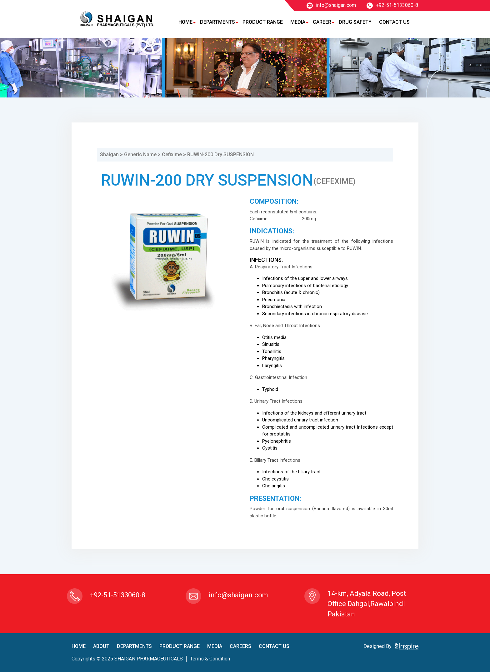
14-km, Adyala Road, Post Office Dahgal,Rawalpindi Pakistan (367, 604)
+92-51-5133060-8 (392, 5)
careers (240, 646)
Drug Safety (355, 22)
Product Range (262, 22)
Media (297, 22)
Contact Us (394, 22)
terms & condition (210, 659)
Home (185, 22)
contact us (274, 646)
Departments (217, 22)
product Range (179, 646)
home (79, 646)
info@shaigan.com (331, 5)
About (101, 646)
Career (322, 22)
